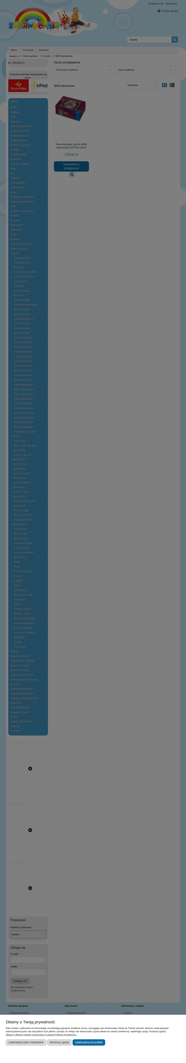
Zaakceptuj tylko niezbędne (26, 1042)
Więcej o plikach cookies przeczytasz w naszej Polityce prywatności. (41, 1034)
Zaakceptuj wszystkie (89, 1042)
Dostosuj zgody (59, 1042)
